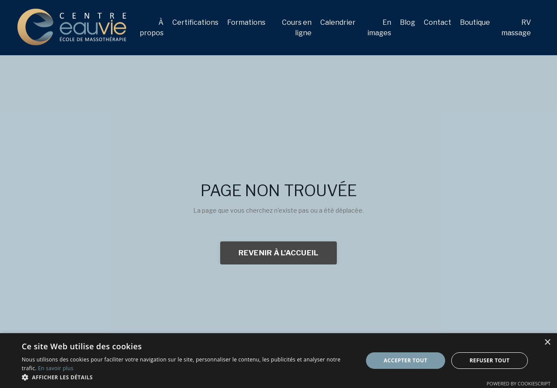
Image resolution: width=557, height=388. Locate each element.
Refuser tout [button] (490, 360)
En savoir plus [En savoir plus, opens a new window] (55, 368)
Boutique (475, 22)
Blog (407, 22)
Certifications (195, 22)
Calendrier (338, 22)
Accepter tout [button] (405, 360)
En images (379, 27)
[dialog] (278, 360)
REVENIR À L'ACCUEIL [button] (278, 252)
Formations (246, 22)
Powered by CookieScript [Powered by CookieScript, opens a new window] (518, 383)
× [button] (547, 342)
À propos (152, 27)
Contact (437, 22)
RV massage (516, 27)
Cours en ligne (297, 27)
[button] (187, 377)
